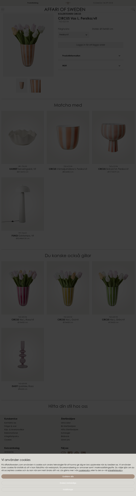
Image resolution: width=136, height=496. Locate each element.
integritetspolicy (115, 471)
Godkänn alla (68, 476)
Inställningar (68, 489)
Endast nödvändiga (68, 483)
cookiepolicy (84, 471)
